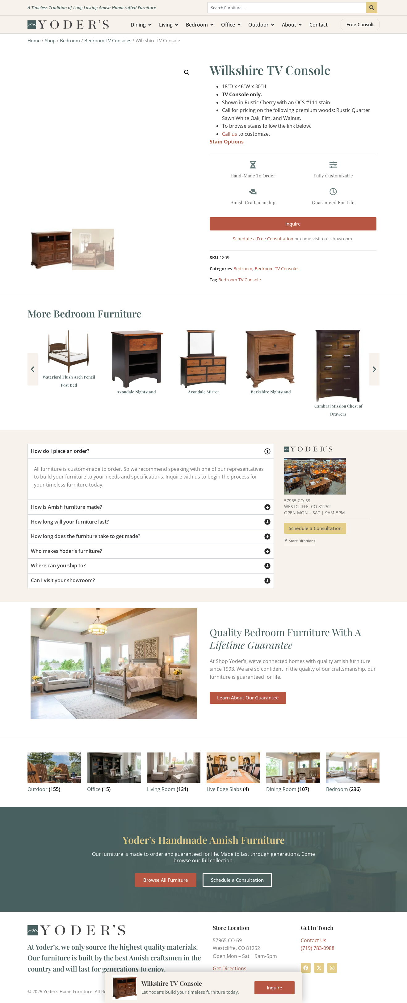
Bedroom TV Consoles (107, 40)
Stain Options (227, 141)
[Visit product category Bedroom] (353, 773)
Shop (50, 40)
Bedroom (70, 40)
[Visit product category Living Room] (173, 773)
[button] (186, 72)
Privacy (163, 991)
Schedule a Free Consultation (263, 239)
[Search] (371, 7)
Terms (143, 991)
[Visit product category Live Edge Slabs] (233, 773)
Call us (229, 134)
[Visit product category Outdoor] (54, 773)
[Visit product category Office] (114, 773)
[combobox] (287, 7)
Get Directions (229, 968)
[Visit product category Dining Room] (293, 773)
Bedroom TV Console (239, 280)
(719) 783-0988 (317, 948)
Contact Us (313, 940)
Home (33, 40)
